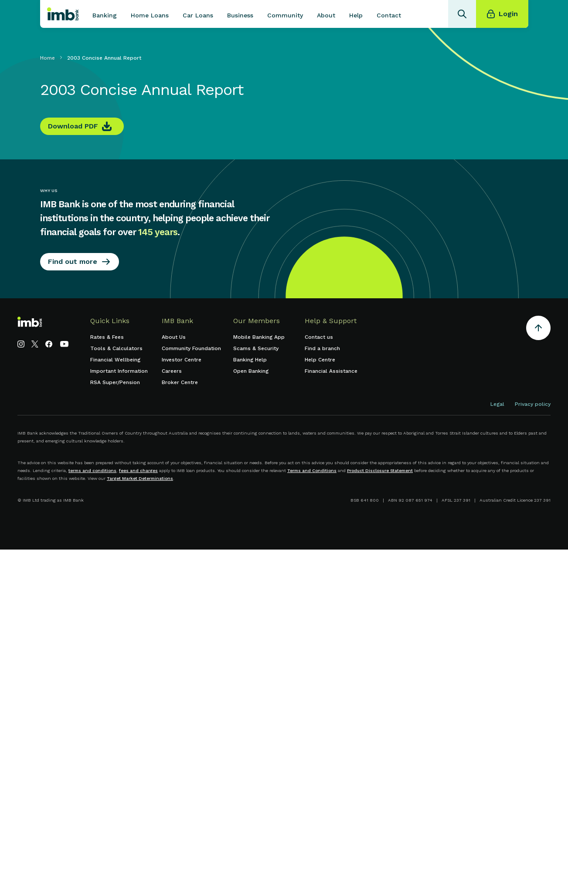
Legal (497, 404)
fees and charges (138, 470)
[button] (104, 14)
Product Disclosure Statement (380, 470)
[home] (62, 14)
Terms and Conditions (312, 470)
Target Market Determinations (140, 478)
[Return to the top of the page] (538, 329)
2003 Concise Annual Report (104, 58)
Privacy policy (533, 404)
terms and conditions (92, 470)
